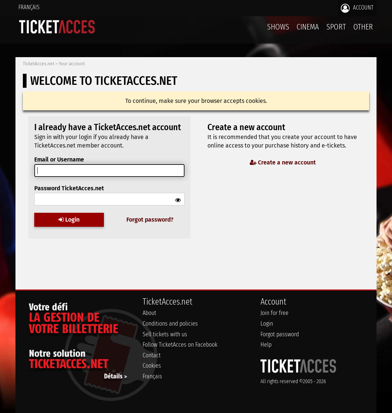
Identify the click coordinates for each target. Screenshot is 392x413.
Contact (152, 355)
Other (363, 27)
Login (69, 219)
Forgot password (279, 334)
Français (28, 7)
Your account (72, 63)
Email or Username (59, 159)
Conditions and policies (170, 323)
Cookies (152, 365)
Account (357, 8)
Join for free (274, 312)
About (149, 312)
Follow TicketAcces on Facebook (180, 344)
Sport (336, 27)
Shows (278, 27)
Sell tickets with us (165, 334)
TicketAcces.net (38, 63)
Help (266, 344)
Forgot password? (150, 219)
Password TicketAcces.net (69, 188)
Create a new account (283, 162)
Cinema (308, 27)
